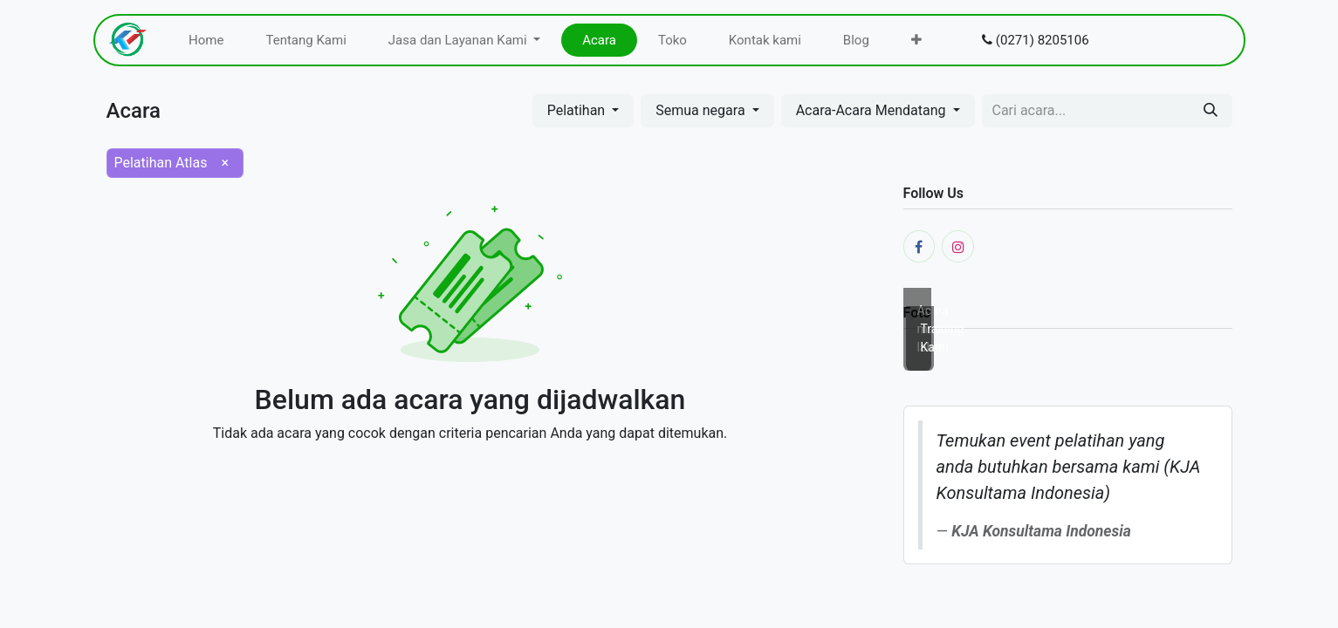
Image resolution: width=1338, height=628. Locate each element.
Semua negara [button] (701, 110)
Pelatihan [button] (578, 110)
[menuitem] (206, 41)
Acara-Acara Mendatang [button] (873, 110)
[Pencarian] (1210, 110)
